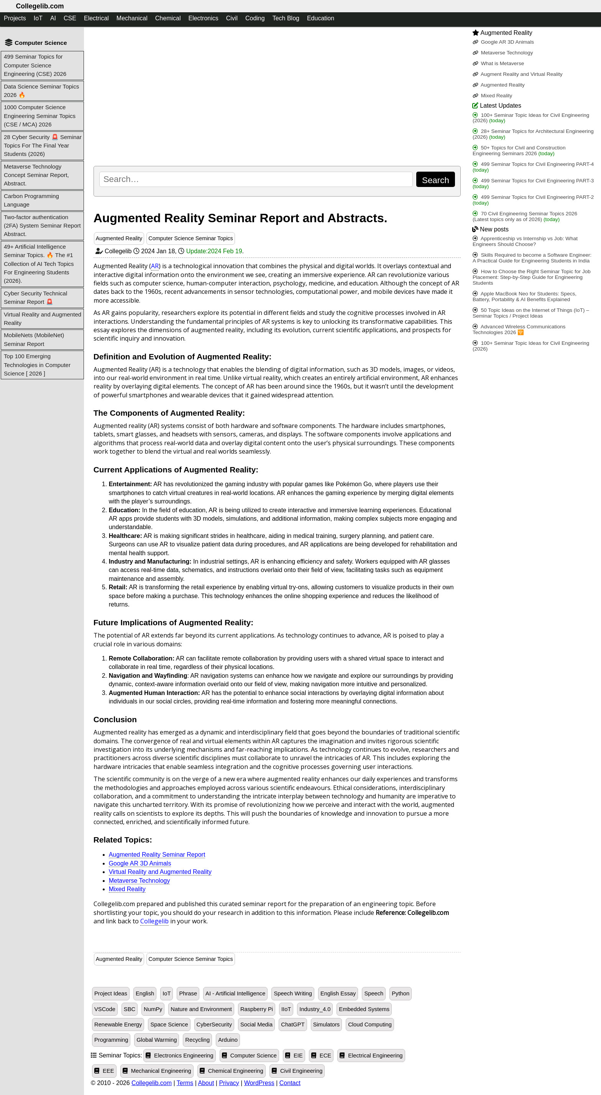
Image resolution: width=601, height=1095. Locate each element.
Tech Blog (286, 18)
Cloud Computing (370, 1024)
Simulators (326, 1024)
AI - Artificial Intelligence (235, 993)
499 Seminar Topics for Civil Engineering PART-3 (533, 183)
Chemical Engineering (231, 1071)
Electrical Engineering (371, 1055)
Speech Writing (293, 993)
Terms (185, 1083)
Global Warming (156, 1040)
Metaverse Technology (139, 880)
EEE (104, 1071)
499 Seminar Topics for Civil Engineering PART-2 (533, 200)
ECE (321, 1055)
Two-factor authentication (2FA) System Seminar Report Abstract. (42, 226)
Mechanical (132, 18)
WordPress (259, 1083)
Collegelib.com (40, 6)
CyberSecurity (214, 1024)
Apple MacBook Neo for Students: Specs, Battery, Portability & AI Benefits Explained (524, 296)
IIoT (286, 1009)
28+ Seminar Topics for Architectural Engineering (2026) (533, 134)
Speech (373, 993)
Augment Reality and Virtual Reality (518, 74)
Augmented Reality (119, 238)
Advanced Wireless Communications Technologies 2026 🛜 (519, 329)
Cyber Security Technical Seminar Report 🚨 (35, 297)
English (145, 993)
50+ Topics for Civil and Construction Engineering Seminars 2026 (519, 150)
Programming (111, 1040)
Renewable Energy (118, 1024)
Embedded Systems (364, 1009)
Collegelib (154, 921)
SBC (129, 1009)
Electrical (96, 18)
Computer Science (249, 1055)
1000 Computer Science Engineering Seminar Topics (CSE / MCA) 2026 (40, 116)
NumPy (153, 1009)
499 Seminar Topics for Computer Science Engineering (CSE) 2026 (35, 65)
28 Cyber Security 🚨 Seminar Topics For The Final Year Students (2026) (43, 145)
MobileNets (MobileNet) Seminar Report (34, 339)
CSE (70, 18)
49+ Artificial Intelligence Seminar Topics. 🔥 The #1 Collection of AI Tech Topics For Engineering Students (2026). (39, 263)
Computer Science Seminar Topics (190, 238)
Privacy (229, 1083)
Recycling (197, 1040)
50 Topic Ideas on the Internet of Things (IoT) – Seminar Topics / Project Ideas (531, 313)
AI (53, 18)
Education (320, 18)
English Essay (338, 993)
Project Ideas (110, 993)
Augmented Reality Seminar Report (157, 854)
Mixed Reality (127, 889)
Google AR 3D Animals (140, 863)
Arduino (228, 1040)
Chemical (168, 18)
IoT (38, 18)
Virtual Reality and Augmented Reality (42, 318)
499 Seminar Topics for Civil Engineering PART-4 (533, 167)
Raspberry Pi (256, 1009)
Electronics (203, 18)
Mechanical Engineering (157, 1071)
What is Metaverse (498, 63)
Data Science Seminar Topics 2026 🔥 (41, 90)
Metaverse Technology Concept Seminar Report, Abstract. (36, 175)
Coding (255, 18)
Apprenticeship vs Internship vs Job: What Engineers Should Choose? (525, 241)
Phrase (188, 993)
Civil (232, 18)
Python (400, 993)
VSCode (104, 1009)
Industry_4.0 (314, 1009)
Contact (289, 1083)
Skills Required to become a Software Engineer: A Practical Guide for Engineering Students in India (532, 258)
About (206, 1083)
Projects (15, 18)
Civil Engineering (297, 1071)
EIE (294, 1055)
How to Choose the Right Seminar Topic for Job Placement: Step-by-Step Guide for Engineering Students (532, 277)
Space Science (169, 1024)
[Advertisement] (277, 96)
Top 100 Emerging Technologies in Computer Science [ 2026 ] (37, 365)
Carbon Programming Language (31, 200)
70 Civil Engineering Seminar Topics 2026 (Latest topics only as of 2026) (525, 216)
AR (155, 266)
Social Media (256, 1024)
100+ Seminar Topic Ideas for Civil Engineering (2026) (531, 118)
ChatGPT (292, 1024)
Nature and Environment (201, 1009)
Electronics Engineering (179, 1055)
